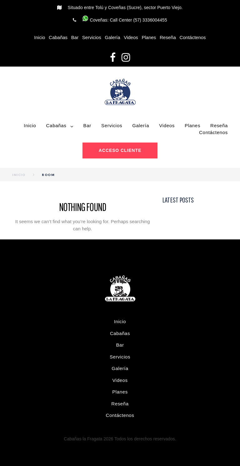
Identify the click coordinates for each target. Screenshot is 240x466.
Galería (112, 37)
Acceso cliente (120, 150)
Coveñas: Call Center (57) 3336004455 (124, 20)
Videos (131, 37)
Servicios (91, 37)
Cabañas (58, 37)
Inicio (39, 37)
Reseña (168, 37)
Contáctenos (192, 37)
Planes (149, 37)
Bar (74, 37)
